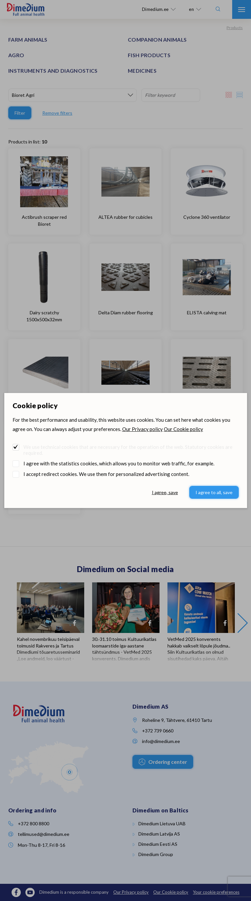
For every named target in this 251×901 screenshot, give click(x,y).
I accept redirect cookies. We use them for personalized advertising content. (106, 474)
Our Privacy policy (142, 429)
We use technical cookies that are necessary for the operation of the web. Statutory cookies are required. (128, 450)
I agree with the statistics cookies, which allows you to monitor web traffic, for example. (118, 463)
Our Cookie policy (183, 429)
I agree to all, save (214, 492)
